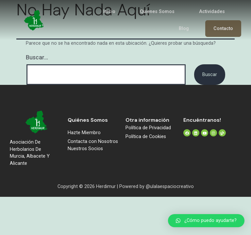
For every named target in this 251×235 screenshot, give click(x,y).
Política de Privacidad (148, 128)
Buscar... (37, 57)
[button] (206, 220)
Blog (184, 28)
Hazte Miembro (84, 132)
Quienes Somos (157, 11)
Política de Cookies (146, 136)
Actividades (212, 11)
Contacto (223, 28)
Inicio (109, 11)
